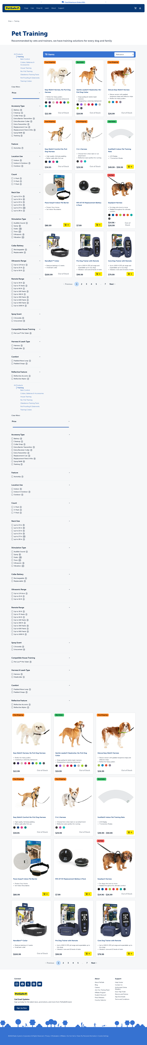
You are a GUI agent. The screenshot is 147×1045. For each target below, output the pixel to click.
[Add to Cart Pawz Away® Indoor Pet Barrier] (67, 225)
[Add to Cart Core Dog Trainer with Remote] (130, 274)
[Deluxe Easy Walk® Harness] (121, 88)
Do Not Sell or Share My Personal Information (82, 1036)
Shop (10, 21)
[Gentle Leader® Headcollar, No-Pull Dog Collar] (89, 88)
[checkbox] (12, 110)
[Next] (106, 2)
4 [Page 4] (91, 284)
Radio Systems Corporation (22, 1036)
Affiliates (63, 1036)
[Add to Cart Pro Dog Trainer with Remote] (98, 274)
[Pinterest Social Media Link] (33, 984)
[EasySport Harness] (121, 201)
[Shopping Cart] (136, 8)
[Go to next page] (112, 284)
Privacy (47, 1036)
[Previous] (41, 2)
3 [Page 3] (86, 284)
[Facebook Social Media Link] (22, 984)
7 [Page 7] (105, 284)
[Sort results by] (124, 54)
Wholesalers (55, 1036)
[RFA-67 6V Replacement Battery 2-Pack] (89, 201)
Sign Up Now (22, 1008)
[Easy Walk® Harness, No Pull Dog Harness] (57, 88)
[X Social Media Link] (28, 984)
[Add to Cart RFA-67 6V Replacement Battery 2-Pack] (98, 225)
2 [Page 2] (81, 284)
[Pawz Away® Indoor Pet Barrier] (57, 201)
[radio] (46, 102)
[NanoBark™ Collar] (57, 254)
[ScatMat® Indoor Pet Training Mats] (121, 144)
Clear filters (15, 87)
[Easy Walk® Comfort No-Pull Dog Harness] (57, 144)
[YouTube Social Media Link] (39, 984)
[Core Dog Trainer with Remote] (121, 254)
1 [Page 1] (76, 284)
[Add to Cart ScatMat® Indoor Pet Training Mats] (130, 167)
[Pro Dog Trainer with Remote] (89, 254)
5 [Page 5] (96, 284)
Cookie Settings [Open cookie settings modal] (103, 1036)
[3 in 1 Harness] (89, 144)
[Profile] (140, 8)
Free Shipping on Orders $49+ (75, 2)
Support (61, 8)
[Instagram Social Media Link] (16, 984)
